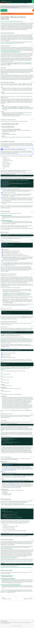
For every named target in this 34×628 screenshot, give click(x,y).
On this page (4, 10)
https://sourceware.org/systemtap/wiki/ (8, 578)
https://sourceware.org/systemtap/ (7, 575)
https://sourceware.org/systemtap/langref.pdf (10, 50)
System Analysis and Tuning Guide (21, 6)
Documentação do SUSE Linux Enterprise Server (8, 6)
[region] (17, 624)
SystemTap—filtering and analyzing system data (11, 7)
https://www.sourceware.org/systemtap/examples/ (11, 51)
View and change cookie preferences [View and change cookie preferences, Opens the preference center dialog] (16, 625)
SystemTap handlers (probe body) (6, 220)
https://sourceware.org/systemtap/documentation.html (10, 584)
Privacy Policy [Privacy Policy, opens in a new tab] (8, 623)
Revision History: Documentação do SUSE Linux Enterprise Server (12, 21)
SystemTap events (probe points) (6, 215)
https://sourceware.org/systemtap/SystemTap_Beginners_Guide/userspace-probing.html (16, 567)
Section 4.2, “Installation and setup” (7, 42)
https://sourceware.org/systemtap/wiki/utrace (8, 557)
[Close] (33, 621)
